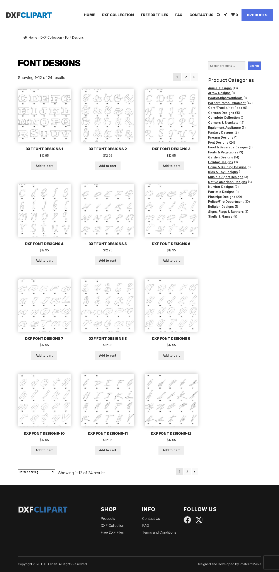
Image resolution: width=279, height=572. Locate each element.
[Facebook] (187, 520)
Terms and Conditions (159, 532)
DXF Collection (118, 15)
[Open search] (218, 15)
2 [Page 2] (186, 77)
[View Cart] (234, 15)
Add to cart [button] (44, 166)
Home (89, 15)
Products (108, 518)
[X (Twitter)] (199, 520)
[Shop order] (36, 471)
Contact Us (201, 15)
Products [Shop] (257, 15)
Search (254, 66)
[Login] (225, 15)
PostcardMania (250, 564)
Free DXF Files (154, 15)
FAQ (178, 15)
